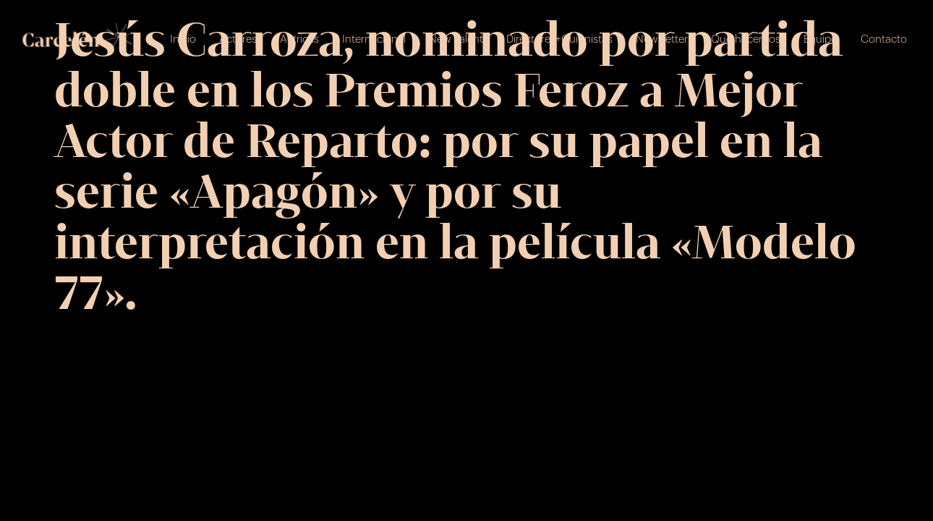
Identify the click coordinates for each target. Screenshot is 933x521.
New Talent (456, 39)
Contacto (884, 39)
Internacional (374, 39)
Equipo (821, 39)
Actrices (299, 39)
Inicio (183, 39)
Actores (238, 39)
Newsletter (662, 39)
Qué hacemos (745, 39)
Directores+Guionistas (559, 39)
